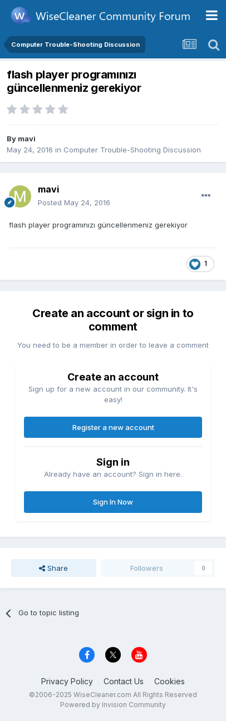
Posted (74, 202)
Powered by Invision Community (113, 704)
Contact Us (124, 681)
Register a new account (113, 427)
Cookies (169, 681)
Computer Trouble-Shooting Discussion (132, 149)
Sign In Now (113, 501)
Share (53, 568)
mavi (27, 138)
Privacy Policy (67, 681)
